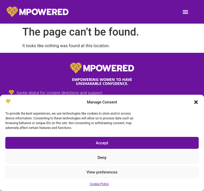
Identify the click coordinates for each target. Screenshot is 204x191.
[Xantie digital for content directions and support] (11, 92)
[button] (196, 102)
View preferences (102, 172)
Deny (102, 157)
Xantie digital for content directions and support (59, 92)
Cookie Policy (99, 184)
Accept (102, 143)
